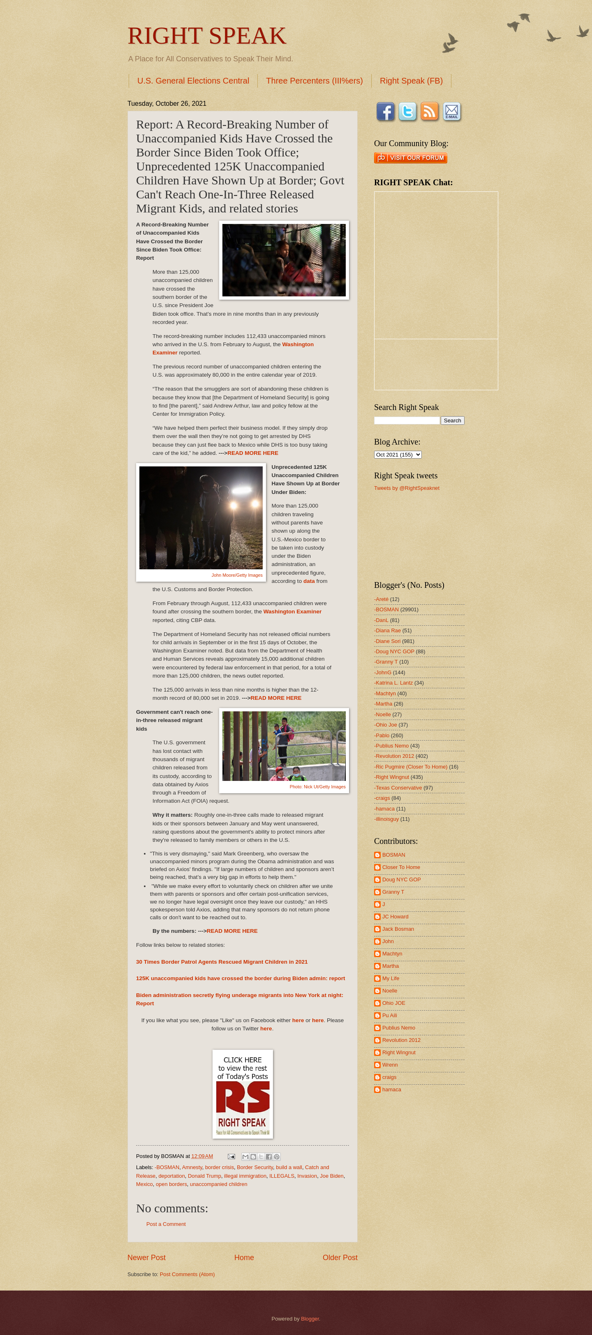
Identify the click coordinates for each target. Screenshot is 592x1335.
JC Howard (395, 916)
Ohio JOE (393, 1003)
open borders (171, 1184)
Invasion (307, 1176)
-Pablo (381, 735)
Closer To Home (401, 867)
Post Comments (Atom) (187, 1274)
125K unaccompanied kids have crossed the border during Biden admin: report (240, 978)
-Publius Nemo (391, 746)
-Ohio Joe (385, 725)
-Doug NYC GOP (394, 651)
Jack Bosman (398, 929)
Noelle (390, 991)
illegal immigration (245, 1176)
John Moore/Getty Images (237, 575)
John (388, 941)
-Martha (383, 704)
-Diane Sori (387, 641)
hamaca (391, 1089)
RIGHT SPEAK (207, 35)
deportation (171, 1176)
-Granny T (386, 662)
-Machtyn (385, 693)
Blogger (310, 1319)
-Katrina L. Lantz (393, 683)
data (309, 581)
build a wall (289, 1167)
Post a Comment (166, 1224)
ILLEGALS (281, 1176)
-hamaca (384, 809)
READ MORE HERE (252, 453)
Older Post (340, 1257)
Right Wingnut (399, 1052)
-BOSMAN (167, 1167)
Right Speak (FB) (411, 80)
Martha (390, 966)
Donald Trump (204, 1176)
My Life (391, 978)
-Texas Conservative (398, 788)
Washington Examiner (292, 611)
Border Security (255, 1167)
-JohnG (382, 672)
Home (244, 1257)
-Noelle (382, 714)
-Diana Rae (387, 630)
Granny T (393, 892)
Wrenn (390, 1065)
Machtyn (392, 954)
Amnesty (192, 1167)
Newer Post (146, 1257)
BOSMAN (393, 855)
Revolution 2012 (401, 1040)
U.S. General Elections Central (193, 80)
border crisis (219, 1167)
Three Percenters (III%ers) (314, 80)
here (298, 1020)
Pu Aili (389, 1015)
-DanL (381, 620)
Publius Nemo (398, 1028)
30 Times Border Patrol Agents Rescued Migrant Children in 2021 (222, 962)
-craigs (382, 798)
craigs (389, 1077)
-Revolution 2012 (394, 756)
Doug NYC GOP (401, 879)
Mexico (144, 1184)
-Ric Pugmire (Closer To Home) (411, 767)
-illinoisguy (386, 819)
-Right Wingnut (391, 777)
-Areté (381, 599)
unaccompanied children (218, 1184)
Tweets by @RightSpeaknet (406, 488)
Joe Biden (331, 1176)
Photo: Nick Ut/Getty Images (318, 786)
